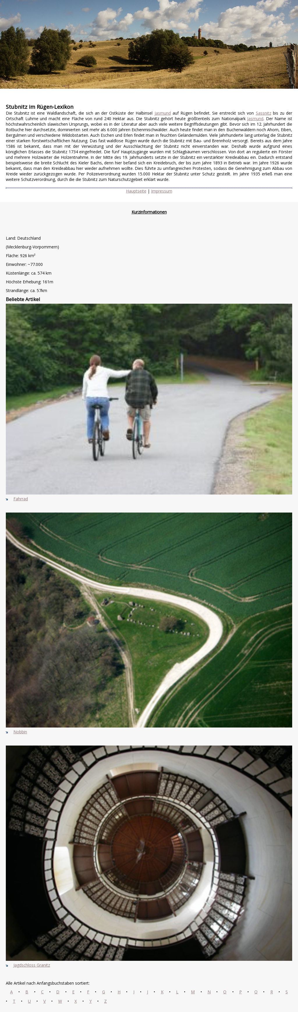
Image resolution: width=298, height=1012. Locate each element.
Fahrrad (20, 498)
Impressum (161, 191)
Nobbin (20, 731)
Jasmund (163, 113)
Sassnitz (263, 113)
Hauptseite (136, 191)
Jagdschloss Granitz (31, 965)
